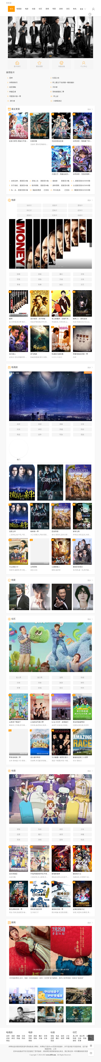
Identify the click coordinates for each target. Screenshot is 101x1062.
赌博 (10, 319)
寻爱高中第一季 (15, 96)
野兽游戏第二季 (15, 757)
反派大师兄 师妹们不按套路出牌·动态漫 (23, 141)
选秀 (61, 677)
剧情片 (29, 215)
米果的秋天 (13, 82)
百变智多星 (78, 190)
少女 (82, 829)
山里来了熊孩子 (15, 722)
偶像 (61, 424)
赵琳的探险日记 (79, 909)
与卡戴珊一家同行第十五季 (62, 757)
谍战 (82, 434)
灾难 (61, 279)
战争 (40, 434)
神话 (40, 429)
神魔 (82, 834)
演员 (68, 9)
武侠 (18, 429)
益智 (61, 840)
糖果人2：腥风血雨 (80, 319)
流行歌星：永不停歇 (37, 319)
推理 (61, 834)
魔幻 (61, 274)
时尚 (82, 688)
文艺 (82, 284)
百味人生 (35, 181)
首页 (11, 9)
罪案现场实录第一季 (80, 354)
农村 (18, 424)
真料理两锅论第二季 (60, 185)
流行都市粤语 (35, 757)
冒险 (40, 279)
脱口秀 (39, 677)
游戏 (40, 840)
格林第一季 (34, 531)
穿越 (61, 429)
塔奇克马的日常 (36, 909)
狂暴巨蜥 (33, 141)
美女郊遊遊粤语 (79, 722)
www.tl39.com (51, 1055)
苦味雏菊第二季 (58, 92)
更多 (83, 9)
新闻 (47, 9)
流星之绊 (12, 531)
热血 (40, 829)
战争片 (80, 210)
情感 (82, 677)
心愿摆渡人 (56, 567)
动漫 (33, 9)
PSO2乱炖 (56, 190)
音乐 (61, 688)
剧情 (61, 9)
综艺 (40, 9)
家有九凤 (76, 531)
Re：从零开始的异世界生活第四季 (23, 190)
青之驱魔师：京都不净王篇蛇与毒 (64, 319)
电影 (26, 9)
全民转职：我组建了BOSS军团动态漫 (86, 141)
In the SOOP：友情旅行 (60, 722)
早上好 (55, 96)
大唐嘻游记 (57, 101)
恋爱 (18, 834)
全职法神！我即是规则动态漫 (22, 181)
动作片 (29, 205)
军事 (18, 688)
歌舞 (40, 284)
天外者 (55, 87)
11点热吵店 (77, 181)
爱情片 (80, 205)
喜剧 (40, 424)
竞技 (18, 840)
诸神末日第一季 (57, 909)
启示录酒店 (13, 874)
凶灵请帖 (12, 87)
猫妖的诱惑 (37, 190)
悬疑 (40, 274)
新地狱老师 (56, 874)
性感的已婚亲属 (57, 354)
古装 (82, 279)
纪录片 (54, 215)
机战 (82, 840)
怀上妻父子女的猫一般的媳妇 (63, 82)
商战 (18, 434)
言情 (82, 274)
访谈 (18, 683)
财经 (82, 683)
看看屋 (8, 3)
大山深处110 (13, 567)
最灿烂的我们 (78, 567)
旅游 (61, 683)
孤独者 (55, 181)
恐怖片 (54, 210)
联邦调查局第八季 (38, 185)
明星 (54, 9)
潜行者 (12, 101)
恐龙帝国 (55, 531)
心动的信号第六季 (37, 722)
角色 (74, 9)
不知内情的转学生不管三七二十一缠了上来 (46, 874)
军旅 (61, 434)
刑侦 (82, 429)
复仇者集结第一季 (15, 909)
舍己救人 (12, 354)
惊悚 (18, 274)
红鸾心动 (56, 78)
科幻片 (29, 210)
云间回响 (33, 567)
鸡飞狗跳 (33, 354)
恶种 (11, 78)
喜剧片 (54, 205)
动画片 (80, 215)
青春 (18, 284)
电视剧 (19, 9)
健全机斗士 (77, 874)
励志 (61, 284)
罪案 (18, 279)
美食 (40, 683)
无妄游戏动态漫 (57, 141)
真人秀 (18, 677)
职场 (40, 688)
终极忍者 (12, 92)
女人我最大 (77, 185)
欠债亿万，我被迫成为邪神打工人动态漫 (66, 174)
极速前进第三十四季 (80, 757)
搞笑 (61, 829)
